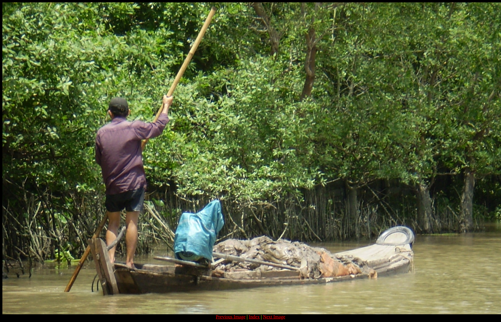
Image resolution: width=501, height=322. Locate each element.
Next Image (274, 316)
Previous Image (231, 316)
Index (254, 316)
